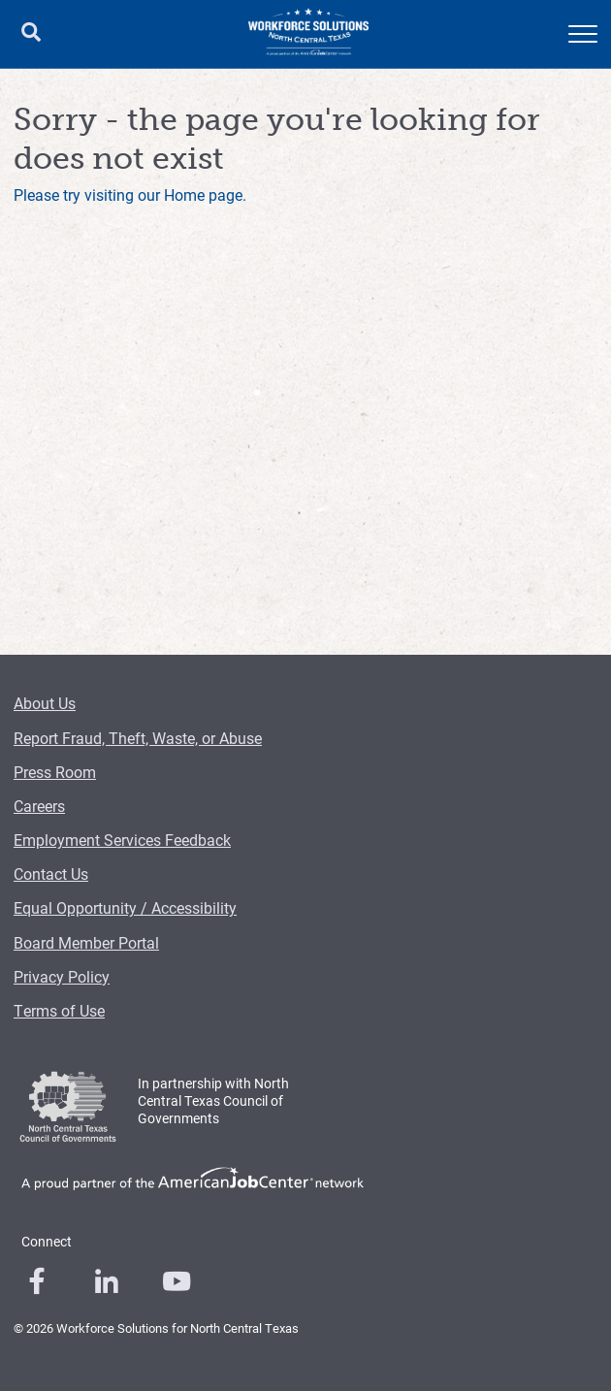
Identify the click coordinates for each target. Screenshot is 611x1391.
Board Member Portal (86, 942)
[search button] (31, 33)
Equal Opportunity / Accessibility (125, 907)
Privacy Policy (62, 976)
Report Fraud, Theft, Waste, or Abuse (138, 738)
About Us (45, 703)
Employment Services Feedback (122, 839)
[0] (37, 1281)
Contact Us (51, 873)
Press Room (55, 771)
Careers (39, 805)
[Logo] (308, 34)
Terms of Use (59, 1010)
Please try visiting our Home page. (130, 194)
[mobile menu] (582, 34)
